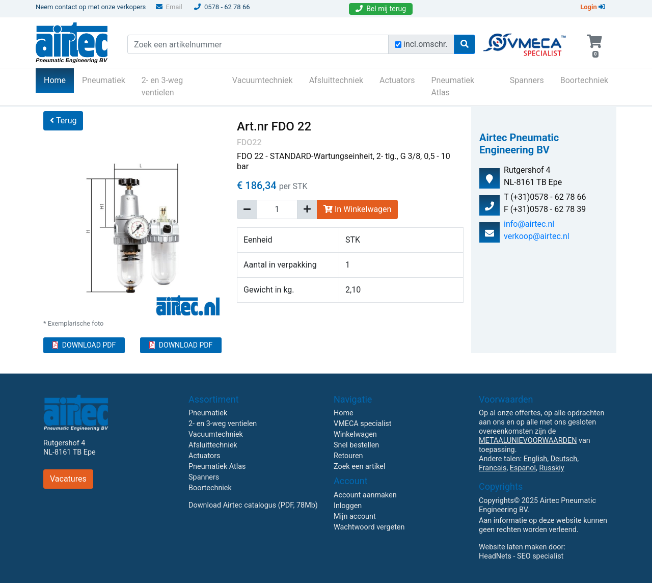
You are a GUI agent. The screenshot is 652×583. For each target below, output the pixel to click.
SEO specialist (540, 556)
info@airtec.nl (529, 224)
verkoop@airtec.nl (536, 236)
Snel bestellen (356, 445)
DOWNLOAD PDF (84, 345)
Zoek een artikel (360, 466)
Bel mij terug (381, 9)
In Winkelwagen (357, 209)
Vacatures (68, 479)
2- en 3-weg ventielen (162, 86)
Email (169, 7)
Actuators (397, 80)
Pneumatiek (103, 80)
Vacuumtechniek (262, 80)
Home (59, 79)
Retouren (348, 456)
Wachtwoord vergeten (369, 527)
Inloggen (348, 505)
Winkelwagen (355, 434)
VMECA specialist (362, 423)
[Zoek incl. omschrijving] (398, 44)
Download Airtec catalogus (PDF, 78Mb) (253, 505)
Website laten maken (513, 547)
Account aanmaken (365, 495)
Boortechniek (584, 80)
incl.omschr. (425, 44)
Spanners (527, 80)
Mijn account (355, 516)
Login (592, 7)
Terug (63, 120)
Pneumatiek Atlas (452, 86)
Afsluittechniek (336, 80)
